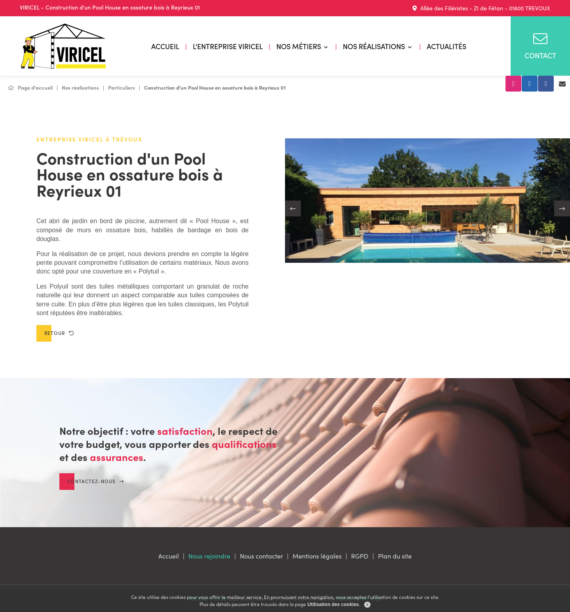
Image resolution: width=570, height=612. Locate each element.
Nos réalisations (374, 46)
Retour (59, 332)
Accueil (165, 46)
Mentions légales (317, 555)
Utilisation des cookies (333, 604)
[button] (293, 208)
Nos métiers (298, 46)
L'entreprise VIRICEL (228, 46)
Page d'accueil (30, 87)
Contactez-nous (95, 489)
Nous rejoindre (209, 555)
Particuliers (121, 87)
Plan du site (395, 555)
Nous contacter (261, 555)
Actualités (446, 46)
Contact (540, 46)
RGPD (360, 555)
